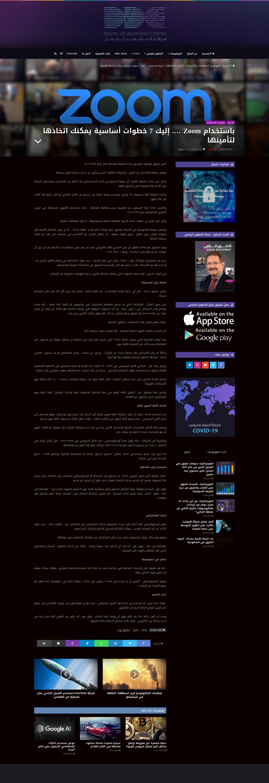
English (72, 53)
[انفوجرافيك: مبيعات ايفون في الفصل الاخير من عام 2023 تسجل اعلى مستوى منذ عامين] (216, 476)
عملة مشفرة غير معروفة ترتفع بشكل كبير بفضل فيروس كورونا (146, 745)
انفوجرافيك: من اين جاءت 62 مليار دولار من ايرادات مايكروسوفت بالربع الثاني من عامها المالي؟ (185, 537)
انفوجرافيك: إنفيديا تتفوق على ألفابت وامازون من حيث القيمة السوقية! (186, 505)
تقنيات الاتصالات (174, 65)
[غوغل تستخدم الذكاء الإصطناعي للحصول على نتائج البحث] (54, 728)
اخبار (135, 630)
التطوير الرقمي (155, 53)
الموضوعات (176, 53)
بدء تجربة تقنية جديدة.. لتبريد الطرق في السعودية (185, 592)
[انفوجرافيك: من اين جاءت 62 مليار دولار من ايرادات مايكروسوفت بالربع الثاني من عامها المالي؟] (216, 535)
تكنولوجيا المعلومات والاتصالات (202, 65)
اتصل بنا (86, 53)
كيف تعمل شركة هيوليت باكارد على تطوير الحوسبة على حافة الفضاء (185, 568)
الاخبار (230, 122)
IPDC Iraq (121, 53)
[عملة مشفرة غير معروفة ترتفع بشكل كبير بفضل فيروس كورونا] (146, 728)
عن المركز (192, 53)
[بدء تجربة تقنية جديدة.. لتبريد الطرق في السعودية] (216, 598)
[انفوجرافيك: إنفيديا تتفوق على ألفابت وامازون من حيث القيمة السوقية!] (216, 507)
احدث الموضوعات (216, 452)
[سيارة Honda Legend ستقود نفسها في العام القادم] (100, 728)
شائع (187, 452)
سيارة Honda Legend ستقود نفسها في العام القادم (103, 745)
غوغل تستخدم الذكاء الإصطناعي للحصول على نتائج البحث (56, 746)
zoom (144, 630)
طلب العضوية (102, 53)
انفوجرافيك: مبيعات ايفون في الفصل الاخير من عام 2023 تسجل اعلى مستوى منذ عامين (186, 475)
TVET (136, 53)
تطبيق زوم (124, 630)
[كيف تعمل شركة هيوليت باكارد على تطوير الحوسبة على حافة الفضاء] (216, 570)
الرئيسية (208, 53)
